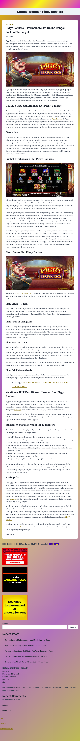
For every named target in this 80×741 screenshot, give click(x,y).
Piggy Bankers (57, 119)
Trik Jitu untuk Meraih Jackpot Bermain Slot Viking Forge (26, 662)
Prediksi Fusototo (9, 677)
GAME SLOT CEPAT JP (22, 293)
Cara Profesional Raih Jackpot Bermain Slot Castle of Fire (26, 656)
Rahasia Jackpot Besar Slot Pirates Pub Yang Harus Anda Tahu (29, 651)
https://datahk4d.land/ (10, 674)
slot (3, 682)
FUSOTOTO (6, 671)
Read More (11, 534)
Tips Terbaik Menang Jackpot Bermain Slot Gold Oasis (25, 646)
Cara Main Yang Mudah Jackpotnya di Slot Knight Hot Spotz (27, 640)
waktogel (5, 679)
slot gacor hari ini (6, 729)
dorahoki (23, 527)
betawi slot (6, 710)
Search (5, 624)
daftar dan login (19, 687)
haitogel (5, 705)
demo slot (4, 723)
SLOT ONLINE (10, 24)
